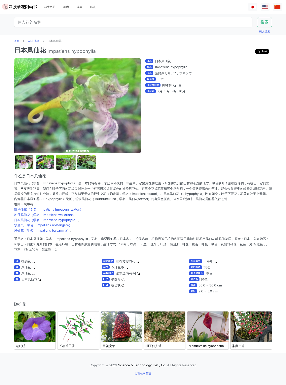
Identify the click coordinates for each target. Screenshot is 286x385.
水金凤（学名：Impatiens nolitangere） (43, 225)
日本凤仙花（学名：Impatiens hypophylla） (46, 220)
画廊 (66, 7)
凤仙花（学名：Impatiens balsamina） (42, 230)
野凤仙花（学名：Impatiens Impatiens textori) (48, 209)
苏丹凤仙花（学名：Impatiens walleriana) (45, 215)
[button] (24, 162)
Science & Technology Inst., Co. (142, 365)
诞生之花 (49, 7)
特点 (93, 7)
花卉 (79, 7)
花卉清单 (33, 41)
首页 (17, 41)
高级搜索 (264, 31)
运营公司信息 (143, 373)
